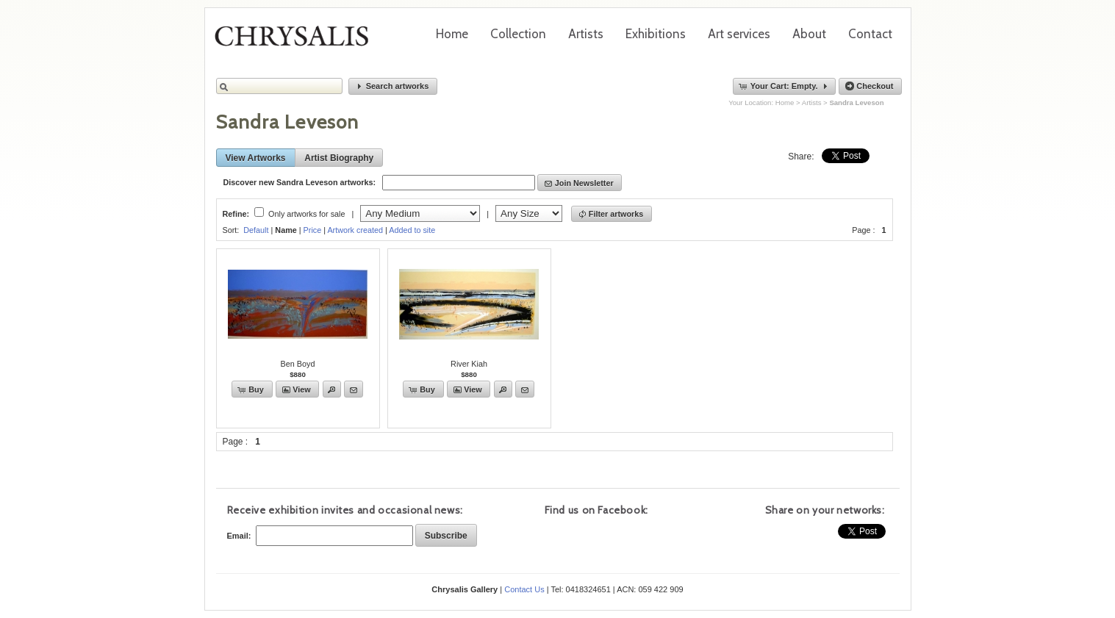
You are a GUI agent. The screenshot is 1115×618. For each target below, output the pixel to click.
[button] (393, 86)
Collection (518, 33)
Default (255, 230)
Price (313, 230)
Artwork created (355, 230)
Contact (870, 33)
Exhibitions (655, 33)
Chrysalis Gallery (297, 41)
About (809, 33)
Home (452, 33)
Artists (585, 33)
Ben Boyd (298, 363)
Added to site (412, 230)
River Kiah (469, 363)
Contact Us (524, 589)
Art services (739, 33)
